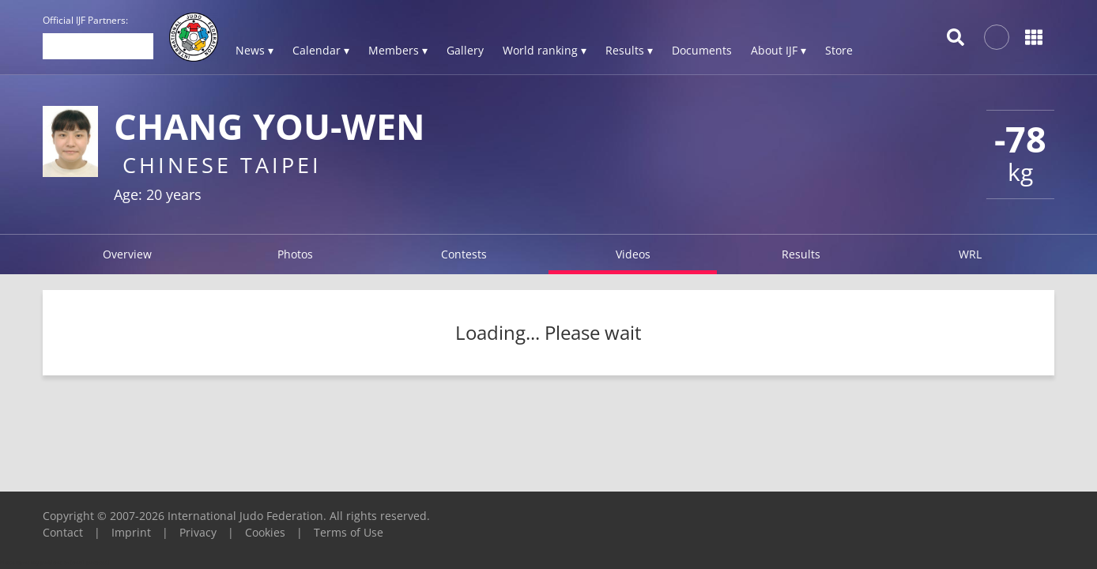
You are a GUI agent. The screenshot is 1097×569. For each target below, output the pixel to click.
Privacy (198, 532)
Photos (295, 254)
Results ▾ (629, 50)
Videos (633, 254)
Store (839, 50)
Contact (63, 532)
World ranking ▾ (544, 50)
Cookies (265, 532)
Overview (127, 254)
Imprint (131, 532)
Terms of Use (348, 532)
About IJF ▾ (778, 50)
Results (801, 254)
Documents (702, 50)
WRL (970, 254)
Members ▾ (398, 50)
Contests (464, 254)
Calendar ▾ (320, 50)
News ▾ (254, 50)
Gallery (465, 50)
